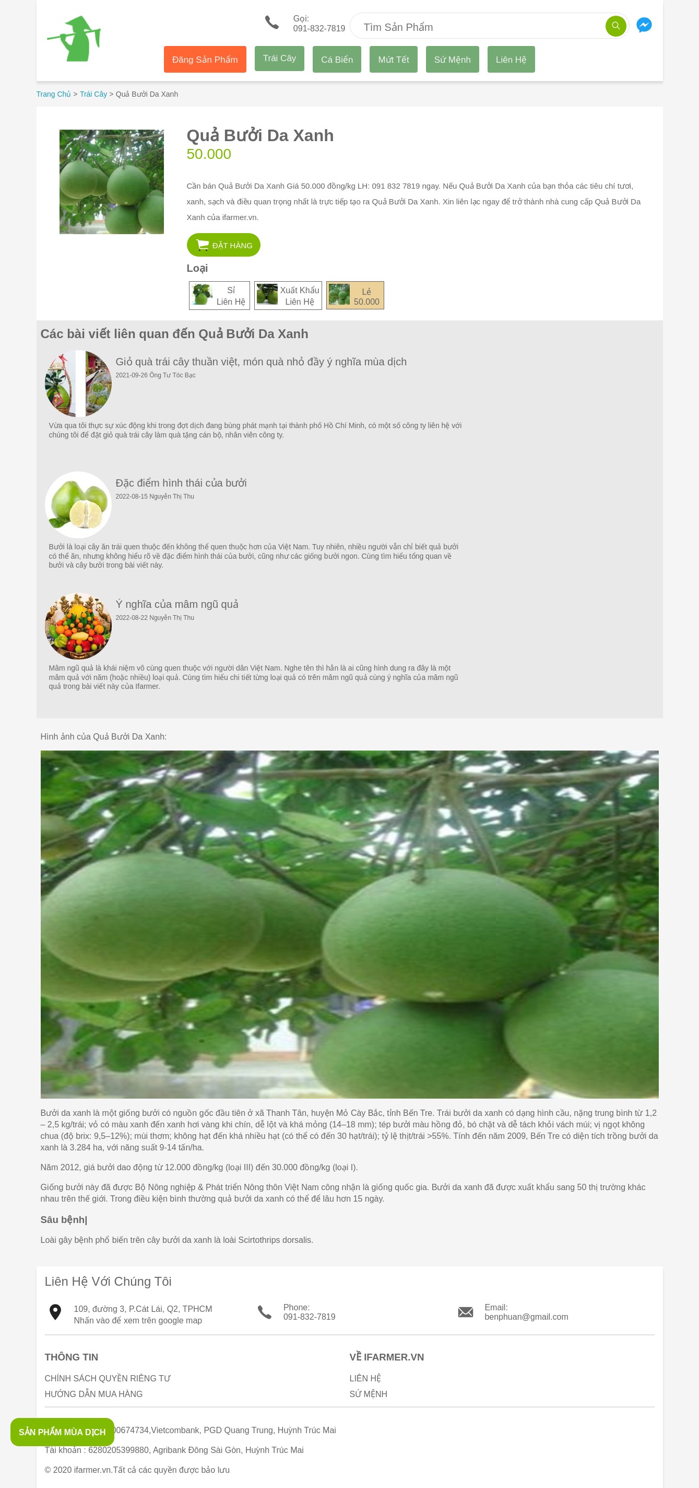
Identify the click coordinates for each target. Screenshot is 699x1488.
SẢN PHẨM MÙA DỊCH (62, 1432)
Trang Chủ (54, 94)
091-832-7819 (309, 1316)
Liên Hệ (511, 60)
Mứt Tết (393, 60)
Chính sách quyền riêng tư (107, 1378)
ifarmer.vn (92, 1470)
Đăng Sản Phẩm (205, 60)
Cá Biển (337, 60)
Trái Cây (280, 58)
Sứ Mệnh (452, 60)
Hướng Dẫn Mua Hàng (94, 1394)
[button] (223, 245)
